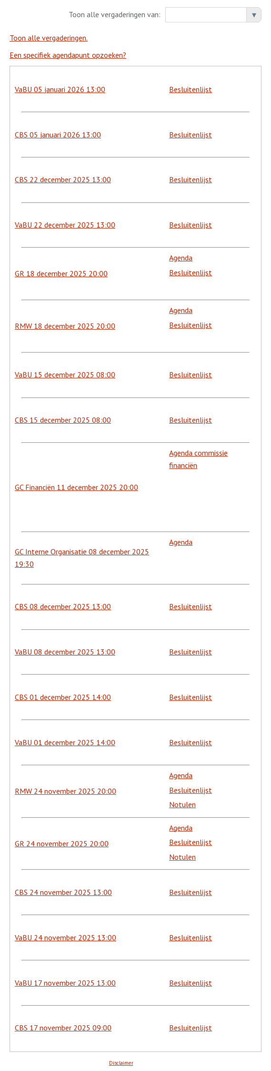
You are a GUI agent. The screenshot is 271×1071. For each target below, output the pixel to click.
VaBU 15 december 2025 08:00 (65, 374)
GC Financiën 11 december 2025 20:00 (76, 487)
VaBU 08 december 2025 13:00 (65, 651)
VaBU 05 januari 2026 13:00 (60, 89)
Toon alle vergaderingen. (49, 37)
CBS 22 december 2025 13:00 (63, 179)
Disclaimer (121, 1063)
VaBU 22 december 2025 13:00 (65, 224)
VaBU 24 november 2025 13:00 (65, 937)
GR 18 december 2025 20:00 (61, 273)
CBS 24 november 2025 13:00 (63, 892)
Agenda (180, 257)
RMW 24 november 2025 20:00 (65, 791)
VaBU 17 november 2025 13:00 (65, 983)
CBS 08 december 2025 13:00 (63, 606)
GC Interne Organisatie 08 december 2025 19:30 (82, 558)
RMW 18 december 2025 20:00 (65, 326)
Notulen (182, 804)
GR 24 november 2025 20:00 (62, 843)
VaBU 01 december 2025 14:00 (65, 742)
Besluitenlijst (190, 89)
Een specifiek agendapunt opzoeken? (68, 55)
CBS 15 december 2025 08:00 (63, 420)
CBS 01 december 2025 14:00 (63, 697)
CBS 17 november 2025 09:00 (63, 1027)
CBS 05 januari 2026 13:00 (58, 134)
